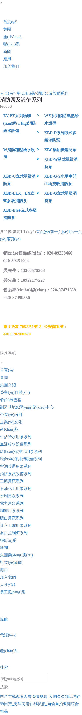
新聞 (7, 51)
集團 (7, 29)
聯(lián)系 (11, 44)
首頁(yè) (10, 22)
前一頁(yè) (59, 231)
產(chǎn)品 (12, 37)
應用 (7, 59)
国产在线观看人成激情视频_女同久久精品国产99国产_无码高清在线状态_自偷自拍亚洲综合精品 (40, 703)
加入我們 (11, 66)
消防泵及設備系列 (52, 93)
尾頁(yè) (13, 239)
